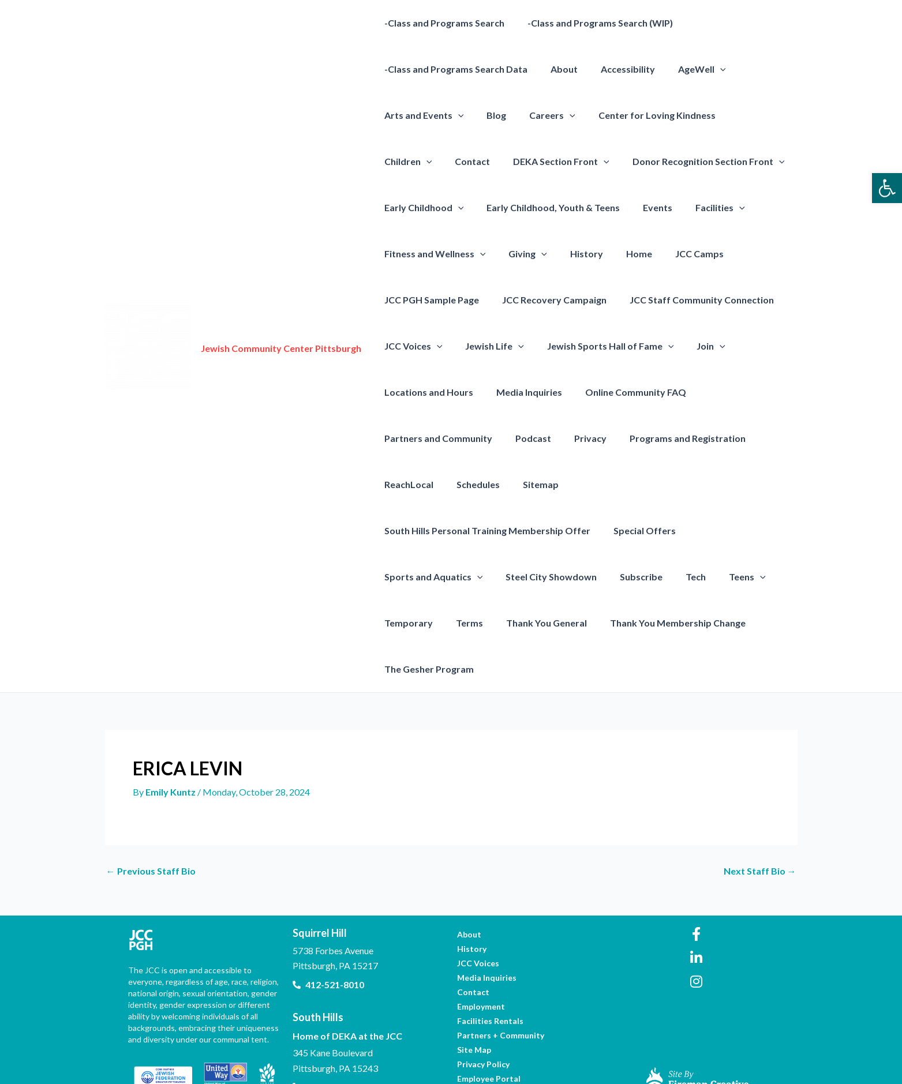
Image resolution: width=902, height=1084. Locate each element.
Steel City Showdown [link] (625, 530)
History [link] (575, 253)
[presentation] (704, 69)
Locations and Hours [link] (426, 392)
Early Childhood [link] (422, 208)
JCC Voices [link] (411, 346)
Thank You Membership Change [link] (716, 576)
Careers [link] (541, 115)
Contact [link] (399, 161)
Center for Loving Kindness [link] (640, 115)
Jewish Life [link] (487, 346)
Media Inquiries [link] (522, 392)
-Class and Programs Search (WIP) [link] (593, 22)
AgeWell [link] (686, 69)
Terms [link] (517, 576)
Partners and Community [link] (436, 438)
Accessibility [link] (616, 68)
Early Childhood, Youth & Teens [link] (546, 207)
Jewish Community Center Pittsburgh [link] (281, 325)
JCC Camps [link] (678, 253)
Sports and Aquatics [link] (512, 531)
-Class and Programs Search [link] (442, 22)
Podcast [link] (526, 438)
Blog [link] (489, 115)
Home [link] (623, 253)
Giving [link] (520, 254)
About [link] (557, 68)
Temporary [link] (461, 576)
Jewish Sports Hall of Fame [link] (599, 346)
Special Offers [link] (413, 530)
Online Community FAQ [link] (624, 392)
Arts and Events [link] (422, 115)
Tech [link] (760, 530)
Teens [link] (400, 577)
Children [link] (742, 115)
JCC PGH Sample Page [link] (429, 299)
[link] (887, 188)
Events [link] (646, 207)
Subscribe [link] (710, 530)
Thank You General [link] (589, 576)
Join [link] (694, 346)
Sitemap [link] (529, 484)
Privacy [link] (579, 438)
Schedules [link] (471, 484)
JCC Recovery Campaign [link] (547, 299)
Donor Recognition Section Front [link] (626, 161)
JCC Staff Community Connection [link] (690, 299)
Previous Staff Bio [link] (151, 825)
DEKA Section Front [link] (484, 161)
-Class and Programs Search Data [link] (453, 68)
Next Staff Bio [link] (760, 825)
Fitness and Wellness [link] (433, 254)
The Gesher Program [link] (426, 622)
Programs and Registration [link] (671, 438)
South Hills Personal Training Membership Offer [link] (669, 484)
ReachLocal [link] (406, 484)
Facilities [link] (704, 208)
